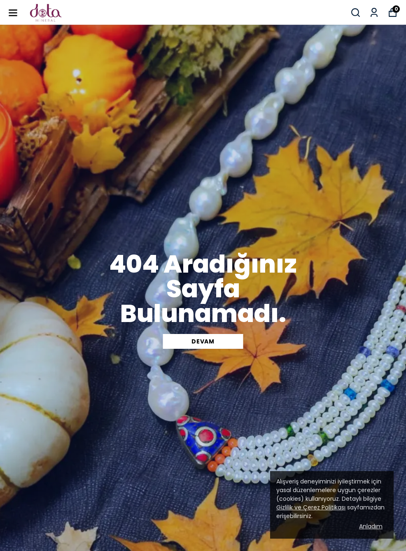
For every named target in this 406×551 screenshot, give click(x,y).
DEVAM (203, 341)
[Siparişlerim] (374, 12)
